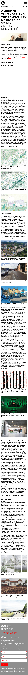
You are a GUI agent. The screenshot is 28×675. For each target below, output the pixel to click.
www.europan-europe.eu (8, 633)
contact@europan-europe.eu (9, 632)
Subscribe (4, 665)
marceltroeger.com (6, 54)
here (23, 57)
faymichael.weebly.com (20, 54)
